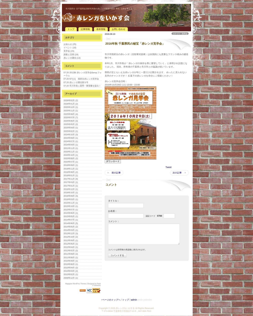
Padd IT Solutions (96, 284)
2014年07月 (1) (71, 220)
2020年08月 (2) (71, 158)
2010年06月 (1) (71, 264)
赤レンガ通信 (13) (72, 58)
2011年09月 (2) (71, 254)
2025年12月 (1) (71, 107)
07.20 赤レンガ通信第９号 (76, 82)
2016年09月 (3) (71, 196)
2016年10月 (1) (71, 192)
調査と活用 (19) (71, 54)
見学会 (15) (69, 51)
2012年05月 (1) (71, 244)
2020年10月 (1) (71, 155)
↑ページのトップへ (110, 299)
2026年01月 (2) (71, 104)
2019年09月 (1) (71, 165)
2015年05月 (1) (71, 216)
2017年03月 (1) (71, 182)
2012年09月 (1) (71, 240)
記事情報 (85, 29)
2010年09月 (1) (71, 261)
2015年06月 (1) (71, 213)
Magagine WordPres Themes (75, 284)
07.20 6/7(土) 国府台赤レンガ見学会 (81, 79)
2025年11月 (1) (71, 110)
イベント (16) (70, 47)
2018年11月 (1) (71, 169)
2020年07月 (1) (71, 162)
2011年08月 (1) (71, 257)
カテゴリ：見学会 (180, 34)
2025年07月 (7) (71, 117)
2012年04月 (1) (71, 247)
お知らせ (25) (70, 44)
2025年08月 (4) (71, 114)
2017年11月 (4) (71, 179)
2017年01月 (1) (71, 186)
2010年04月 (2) (71, 267)
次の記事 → (179, 172)
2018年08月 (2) (71, 172)
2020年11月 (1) (71, 151)
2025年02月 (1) (71, 131)
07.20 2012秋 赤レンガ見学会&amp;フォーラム (83, 74)
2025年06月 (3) (71, 121)
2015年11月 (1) (71, 203)
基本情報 (100, 29)
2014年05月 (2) (71, 226)
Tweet (169, 167)
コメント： (113, 221)
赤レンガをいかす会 (125, 308)
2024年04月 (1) (71, 145)
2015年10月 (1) (71, 206)
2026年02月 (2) (71, 100)
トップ (71, 29)
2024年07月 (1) (71, 141)
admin (134, 299)
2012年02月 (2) (71, 250)
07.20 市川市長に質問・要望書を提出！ (82, 86)
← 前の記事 (114, 172)
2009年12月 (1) (71, 278)
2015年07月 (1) (71, 209)
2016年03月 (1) (71, 199)
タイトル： (113, 200)
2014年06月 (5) (71, 223)
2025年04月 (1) (71, 127)
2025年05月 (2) (71, 124)
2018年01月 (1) (71, 175)
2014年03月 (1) (71, 230)
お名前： (112, 211)
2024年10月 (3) (71, 134)
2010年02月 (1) (71, 274)
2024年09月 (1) (71, 138)
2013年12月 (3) (71, 233)
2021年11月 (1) (71, 148)
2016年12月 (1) (71, 189)
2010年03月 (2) (71, 271)
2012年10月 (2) (71, 237)
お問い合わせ (118, 29)
